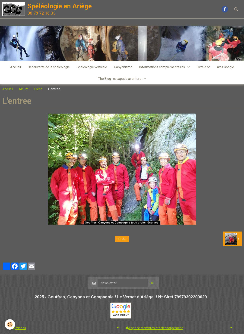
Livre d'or (203, 67)
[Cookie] (10, 324)
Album (24, 89)
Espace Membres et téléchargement (154, 328)
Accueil (15, 67)
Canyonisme (123, 67)
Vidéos (19, 328)
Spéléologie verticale (92, 67)
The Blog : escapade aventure (120, 78)
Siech (38, 89)
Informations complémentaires (162, 67)
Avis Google (225, 67)
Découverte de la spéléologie (49, 67)
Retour (122, 239)
